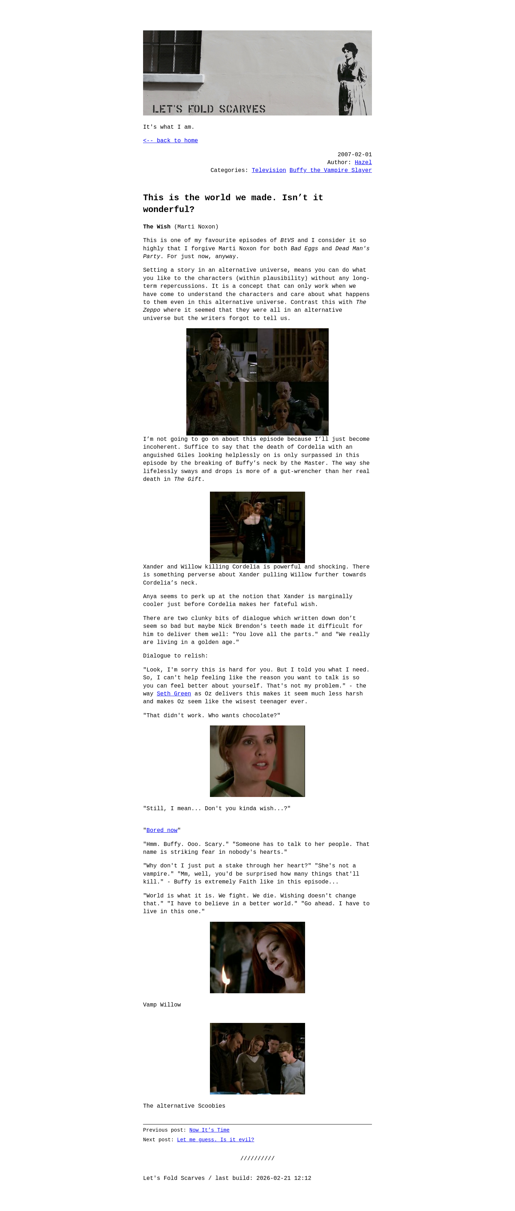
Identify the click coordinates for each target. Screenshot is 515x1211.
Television (269, 170)
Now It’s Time (210, 1130)
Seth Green (174, 694)
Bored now (162, 831)
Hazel (363, 163)
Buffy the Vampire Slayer (331, 170)
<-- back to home (170, 141)
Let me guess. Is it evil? (215, 1139)
